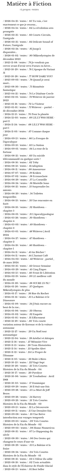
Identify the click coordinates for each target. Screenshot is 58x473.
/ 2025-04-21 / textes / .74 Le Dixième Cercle (28, 93)
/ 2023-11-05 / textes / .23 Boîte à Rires (24, 359)
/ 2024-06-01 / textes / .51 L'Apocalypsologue (28, 214)
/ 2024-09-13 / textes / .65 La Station (23, 145)
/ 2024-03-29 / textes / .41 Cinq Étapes (24, 269)
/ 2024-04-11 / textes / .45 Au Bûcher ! (24, 252)
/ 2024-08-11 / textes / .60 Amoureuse (24, 169)
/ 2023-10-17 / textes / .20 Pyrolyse (22, 372)
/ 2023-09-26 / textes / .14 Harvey (22, 397)
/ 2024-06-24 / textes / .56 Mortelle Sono (26, 183)
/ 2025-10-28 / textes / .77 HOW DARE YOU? (28, 76)
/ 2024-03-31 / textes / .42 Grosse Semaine (27, 266)
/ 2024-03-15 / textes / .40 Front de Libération (29, 272)
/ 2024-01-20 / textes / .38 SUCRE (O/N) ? (26, 283)
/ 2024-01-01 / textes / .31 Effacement (24, 317)
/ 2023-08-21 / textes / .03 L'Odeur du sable (27, 459)
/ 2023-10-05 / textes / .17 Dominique (24, 383)
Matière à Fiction (29, 4)
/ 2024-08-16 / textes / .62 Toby (21, 162)
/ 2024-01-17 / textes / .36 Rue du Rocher (26, 293)
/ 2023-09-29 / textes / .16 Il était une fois (26, 386)
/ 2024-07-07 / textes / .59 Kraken (22, 173)
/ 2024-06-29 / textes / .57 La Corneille (25, 179)
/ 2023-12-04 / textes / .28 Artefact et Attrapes (28, 338)
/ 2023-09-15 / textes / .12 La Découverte (26, 407)
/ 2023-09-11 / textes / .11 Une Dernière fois (27, 410)
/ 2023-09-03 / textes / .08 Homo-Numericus (29, 428)
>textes (35, 9)
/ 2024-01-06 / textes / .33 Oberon (22, 310)
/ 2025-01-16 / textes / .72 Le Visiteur (23, 104)
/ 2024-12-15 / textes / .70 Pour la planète (26, 114)
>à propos (24, 9)
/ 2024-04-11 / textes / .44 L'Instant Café (25, 255)
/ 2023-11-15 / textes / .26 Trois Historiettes (27, 345)
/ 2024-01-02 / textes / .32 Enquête (22, 314)
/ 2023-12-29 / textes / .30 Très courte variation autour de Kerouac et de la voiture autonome (27, 324)
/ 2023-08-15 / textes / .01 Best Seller (23, 469)
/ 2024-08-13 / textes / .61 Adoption (23, 166)
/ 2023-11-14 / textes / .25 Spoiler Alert (24, 348)
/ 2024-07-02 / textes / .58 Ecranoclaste (25, 176)
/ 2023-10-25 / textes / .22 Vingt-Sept (23, 362)
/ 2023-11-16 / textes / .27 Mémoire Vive (25, 341)
